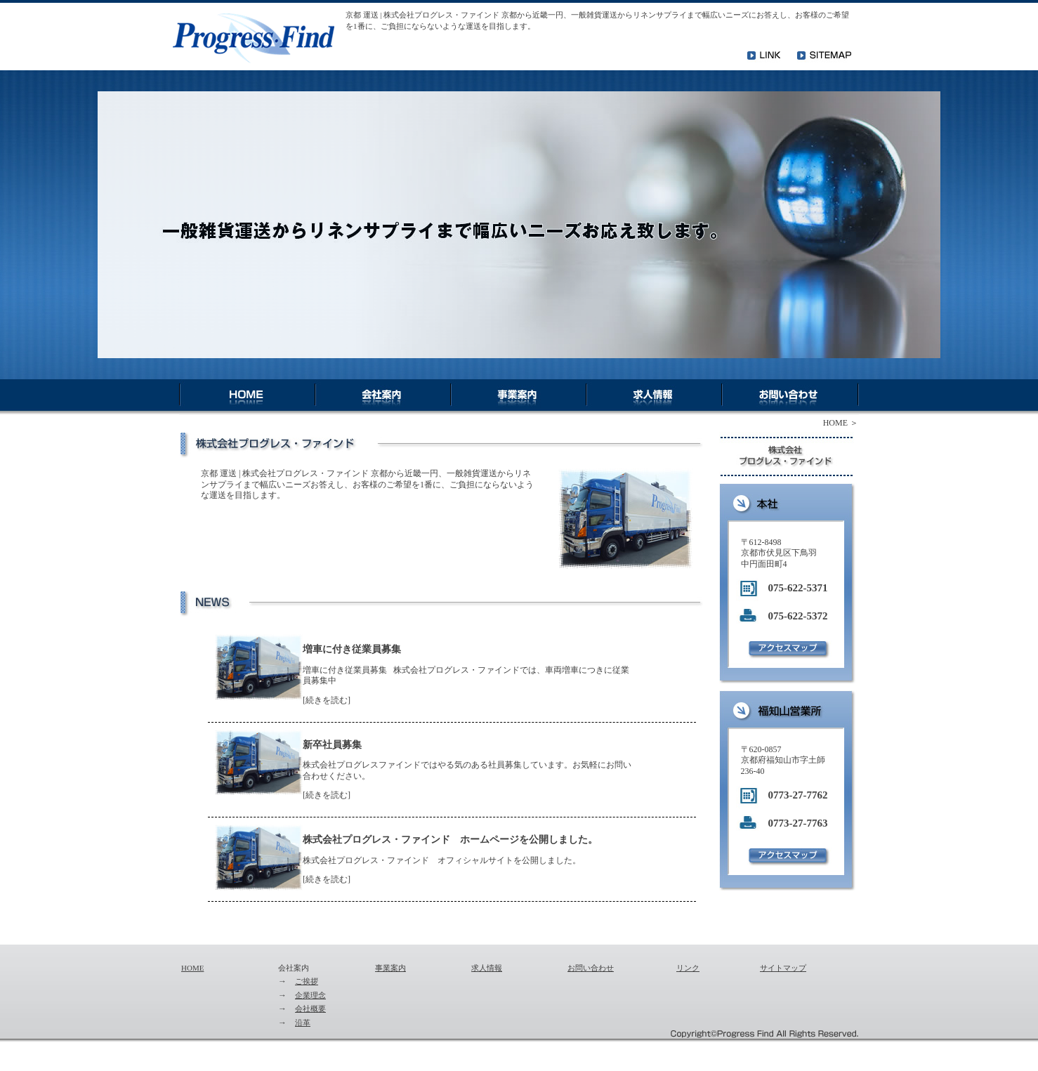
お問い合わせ (590, 968)
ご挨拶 (306, 981)
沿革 (302, 1022)
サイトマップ (783, 968)
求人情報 (486, 968)
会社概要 (310, 1008)
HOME (835, 423)
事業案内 (390, 968)
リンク (687, 968)
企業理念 (310, 995)
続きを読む (327, 700)
